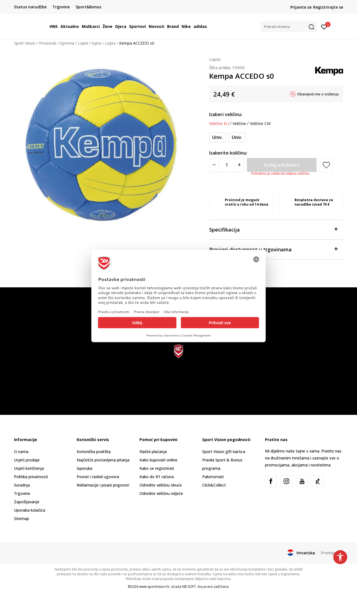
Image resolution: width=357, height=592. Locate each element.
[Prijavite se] (324, 26)
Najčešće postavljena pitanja (103, 460)
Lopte (83, 43)
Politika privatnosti (31, 476)
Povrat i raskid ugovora (98, 476)
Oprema (66, 43)
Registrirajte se (328, 7)
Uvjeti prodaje (27, 460)
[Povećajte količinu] (239, 165)
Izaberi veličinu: (225, 114)
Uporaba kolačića (29, 510)
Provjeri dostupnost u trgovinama (273, 249)
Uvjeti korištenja (29, 468)
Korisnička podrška (94, 451)
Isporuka (84, 468)
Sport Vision (24, 43)
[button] (289, 27)
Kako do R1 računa (156, 476)
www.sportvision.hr (154, 586)
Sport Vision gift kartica (223, 451)
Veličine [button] (239, 123)
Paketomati (213, 476)
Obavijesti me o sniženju (318, 94)
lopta (96, 43)
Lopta (110, 43)
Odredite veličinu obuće (160, 485)
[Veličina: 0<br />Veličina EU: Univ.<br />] (237, 137)
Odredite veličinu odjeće (161, 493)
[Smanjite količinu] (214, 165)
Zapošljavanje (26, 501)
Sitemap (21, 518)
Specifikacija (273, 229)
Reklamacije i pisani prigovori (103, 485)
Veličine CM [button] (260, 123)
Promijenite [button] (332, 552)
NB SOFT (189, 586)
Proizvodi (47, 43)
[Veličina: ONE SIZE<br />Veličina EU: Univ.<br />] (217, 137)
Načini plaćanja (153, 451)
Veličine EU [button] (219, 123)
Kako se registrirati (156, 468)
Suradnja (22, 485)
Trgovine (22, 493)
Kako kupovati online (158, 460)
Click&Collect (214, 485)
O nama (21, 451)
